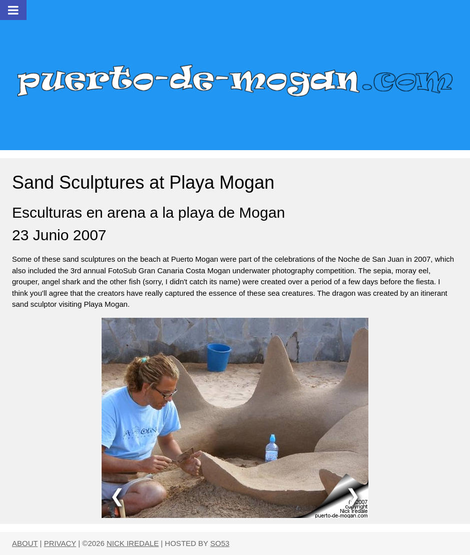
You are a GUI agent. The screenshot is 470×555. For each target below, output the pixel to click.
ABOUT (25, 543)
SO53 (219, 543)
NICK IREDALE (133, 543)
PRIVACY (60, 543)
